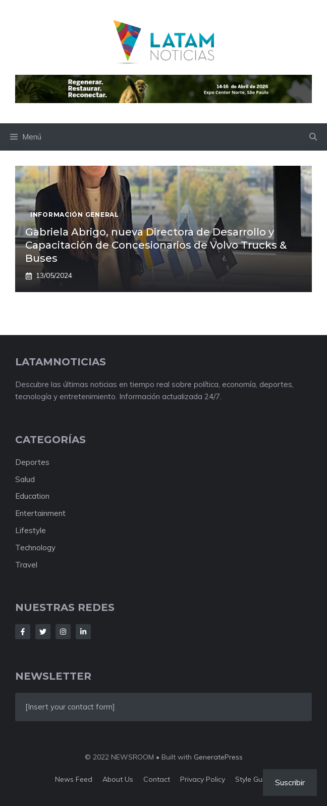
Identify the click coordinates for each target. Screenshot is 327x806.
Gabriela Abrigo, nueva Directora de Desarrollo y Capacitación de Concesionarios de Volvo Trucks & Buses (156, 245)
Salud (25, 479)
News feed (73, 779)
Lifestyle (30, 530)
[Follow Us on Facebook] (22, 631)
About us (117, 779)
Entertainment (40, 513)
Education (32, 496)
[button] (313, 137)
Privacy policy (202, 779)
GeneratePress (218, 757)
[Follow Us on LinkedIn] (83, 631)
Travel (26, 565)
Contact (156, 779)
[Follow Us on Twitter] (42, 631)
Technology (35, 547)
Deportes (32, 462)
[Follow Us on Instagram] (63, 631)
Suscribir (290, 782)
